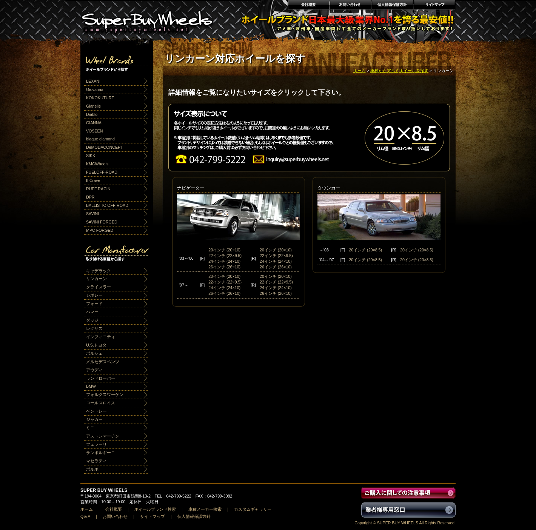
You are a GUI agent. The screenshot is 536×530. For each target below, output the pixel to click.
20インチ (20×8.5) (365, 250)
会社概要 (308, 5)
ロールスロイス (100, 403)
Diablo (91, 114)
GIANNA (94, 122)
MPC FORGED (99, 230)
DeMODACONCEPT (104, 147)
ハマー (92, 312)
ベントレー (96, 411)
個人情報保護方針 (392, 5)
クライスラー (98, 287)
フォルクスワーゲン (104, 394)
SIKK (90, 155)
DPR (90, 197)
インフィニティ (100, 336)
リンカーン (96, 278)
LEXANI (93, 81)
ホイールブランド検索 (155, 509)
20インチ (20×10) (224, 250)
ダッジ (92, 320)
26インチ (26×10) (224, 267)
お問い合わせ (350, 5)
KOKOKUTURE (100, 98)
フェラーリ (96, 444)
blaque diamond (100, 139)
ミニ (90, 427)
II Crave (93, 180)
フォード (94, 303)
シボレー (94, 295)
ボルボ (92, 469)
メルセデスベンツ (102, 361)
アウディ (94, 370)
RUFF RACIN (98, 188)
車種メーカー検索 (205, 509)
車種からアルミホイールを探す (399, 70)
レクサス (94, 328)
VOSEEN (94, 131)
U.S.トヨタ (96, 345)
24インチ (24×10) (224, 261)
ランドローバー (100, 378)
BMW (91, 386)
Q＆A (85, 516)
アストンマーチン (102, 436)
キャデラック (98, 270)
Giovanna (94, 89)
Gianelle (93, 106)
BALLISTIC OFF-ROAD (107, 205)
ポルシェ (94, 353)
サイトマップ (434, 5)
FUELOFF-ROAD (101, 172)
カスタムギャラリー (252, 509)
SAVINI (92, 213)
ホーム (359, 70)
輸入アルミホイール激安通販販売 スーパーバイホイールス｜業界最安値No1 (151, 19)
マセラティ (96, 461)
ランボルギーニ (100, 452)
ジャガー (94, 419)
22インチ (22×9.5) (225, 255)
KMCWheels (97, 164)
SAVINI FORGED (101, 222)
